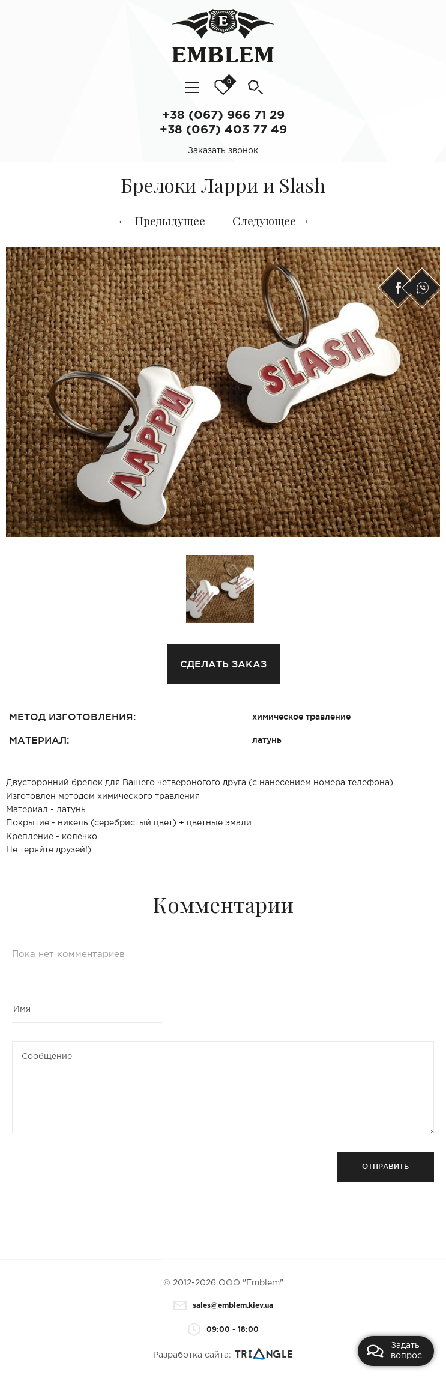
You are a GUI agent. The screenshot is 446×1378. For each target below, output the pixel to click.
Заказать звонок (223, 150)
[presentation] (103, 1175)
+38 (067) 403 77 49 (223, 129)
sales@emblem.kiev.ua (223, 1305)
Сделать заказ (223, 663)
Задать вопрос (394, 1350)
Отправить (385, 1166)
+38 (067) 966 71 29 (223, 115)
